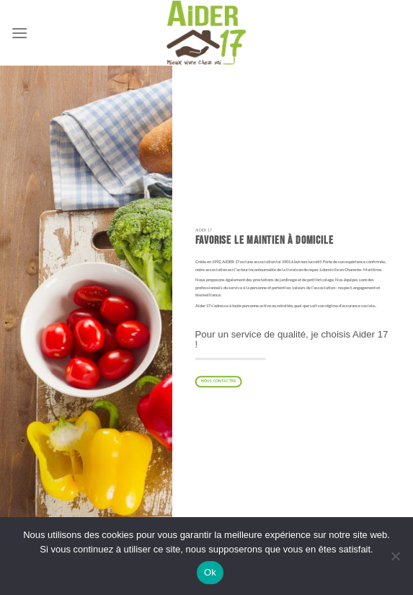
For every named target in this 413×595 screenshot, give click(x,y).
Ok (210, 572)
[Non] (395, 560)
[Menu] (19, 32)
